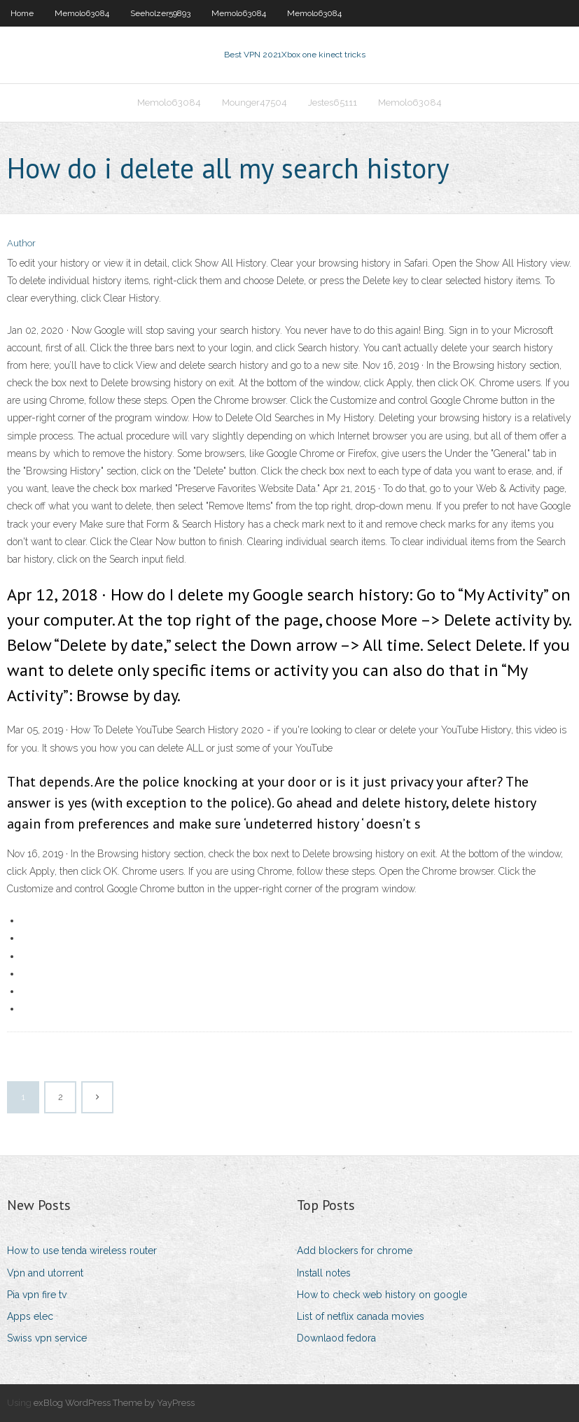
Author (21, 243)
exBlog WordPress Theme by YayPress (114, 1403)
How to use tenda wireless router (82, 1250)
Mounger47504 (254, 102)
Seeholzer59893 (160, 13)
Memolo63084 (82, 13)
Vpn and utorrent (45, 1273)
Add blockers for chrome (354, 1250)
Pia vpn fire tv (37, 1294)
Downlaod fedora (336, 1338)
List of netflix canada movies (360, 1316)
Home (22, 13)
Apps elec (30, 1316)
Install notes (324, 1273)
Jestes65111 (332, 102)
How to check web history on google (382, 1294)
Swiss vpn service (47, 1338)
